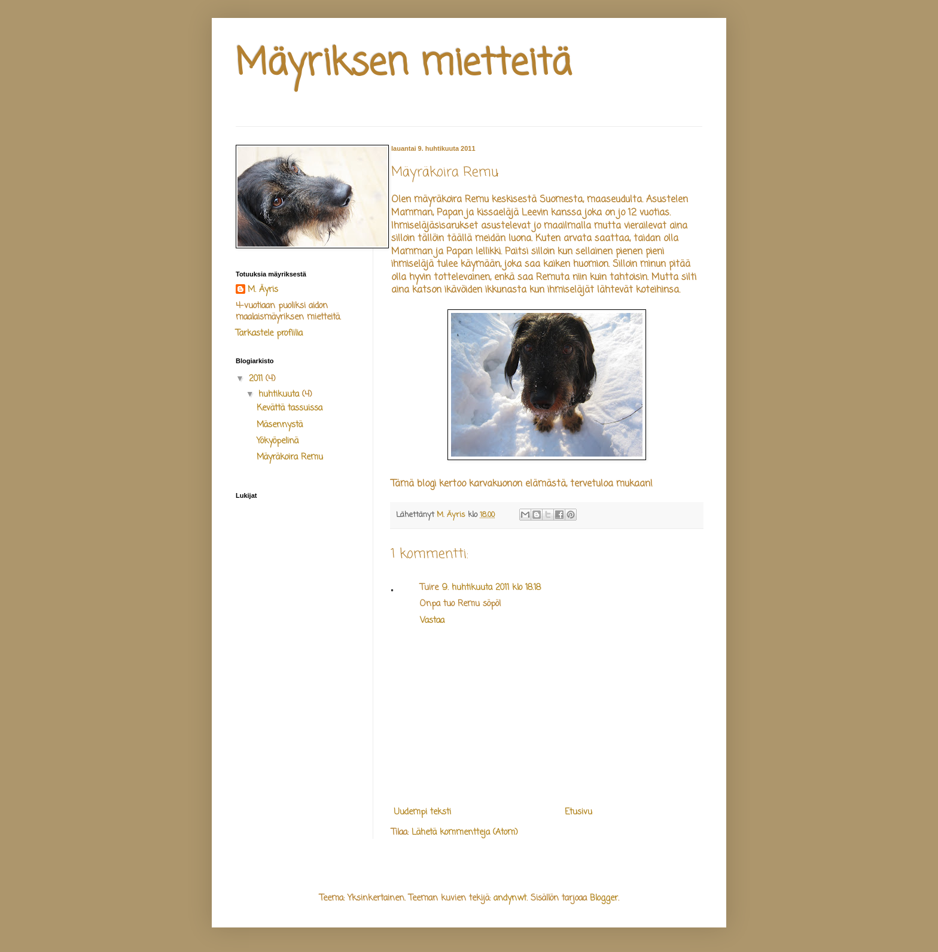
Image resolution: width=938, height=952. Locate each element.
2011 (257, 379)
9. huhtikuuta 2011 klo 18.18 (491, 588)
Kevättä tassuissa (289, 408)
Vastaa (432, 621)
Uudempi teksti (422, 812)
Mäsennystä (280, 425)
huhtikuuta (280, 394)
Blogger (604, 898)
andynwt (510, 898)
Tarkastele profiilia (269, 333)
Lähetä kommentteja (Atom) (465, 832)
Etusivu (578, 812)
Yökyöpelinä (278, 441)
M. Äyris (263, 290)
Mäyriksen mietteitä (403, 64)
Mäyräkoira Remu (290, 457)
